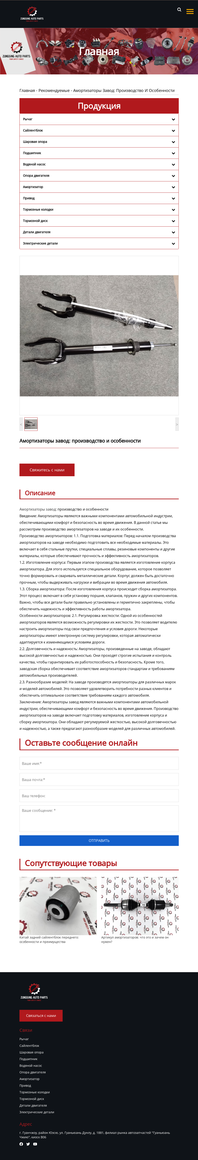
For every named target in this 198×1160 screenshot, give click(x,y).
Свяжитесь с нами (47, 469)
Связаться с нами (41, 1015)
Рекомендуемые (54, 90)
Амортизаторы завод (37, 509)
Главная (27, 90)
